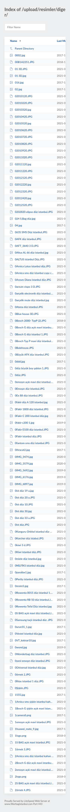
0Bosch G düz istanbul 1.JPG (29, 334)
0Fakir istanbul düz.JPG (26, 436)
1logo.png (18, 735)
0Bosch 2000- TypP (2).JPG (28, 320)
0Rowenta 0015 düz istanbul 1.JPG (31, 592)
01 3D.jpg (18, 75)
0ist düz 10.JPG (21, 504)
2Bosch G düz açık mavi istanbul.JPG (31, 762)
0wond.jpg (18, 647)
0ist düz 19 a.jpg (22, 490)
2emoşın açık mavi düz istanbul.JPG (31, 769)
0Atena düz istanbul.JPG (26, 306)
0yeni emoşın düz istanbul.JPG (30, 660)
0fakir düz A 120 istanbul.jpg (29, 402)
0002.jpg (17, 55)
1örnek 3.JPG (20, 749)
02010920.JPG (21, 150)
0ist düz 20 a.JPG (22, 497)
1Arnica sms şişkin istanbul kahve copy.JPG (31, 701)
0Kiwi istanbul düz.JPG (25, 552)
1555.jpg (17, 694)
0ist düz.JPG (19, 524)
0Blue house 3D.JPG (24, 313)
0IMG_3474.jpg (21, 456)
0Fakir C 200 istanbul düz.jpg (29, 415)
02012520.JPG (21, 204)
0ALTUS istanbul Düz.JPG (27, 259)
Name (13, 40)
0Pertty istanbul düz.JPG (26, 579)
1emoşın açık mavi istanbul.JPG (30, 722)
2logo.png (18, 776)
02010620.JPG (21, 130)
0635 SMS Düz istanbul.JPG (28, 232)
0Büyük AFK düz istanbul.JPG (29, 354)
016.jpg (17, 82)
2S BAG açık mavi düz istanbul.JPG (31, 783)
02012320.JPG (21, 191)
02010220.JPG (21, 102)
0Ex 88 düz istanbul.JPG (26, 395)
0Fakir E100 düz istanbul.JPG (29, 429)
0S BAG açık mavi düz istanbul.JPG (31, 613)
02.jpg (16, 89)
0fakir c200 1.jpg (22, 422)
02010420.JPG (21, 116)
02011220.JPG (21, 171)
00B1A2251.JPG (22, 62)
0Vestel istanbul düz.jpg (26, 633)
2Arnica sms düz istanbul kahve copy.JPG (31, 756)
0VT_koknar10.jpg (23, 640)
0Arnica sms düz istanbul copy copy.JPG (31, 273)
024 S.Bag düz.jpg (22, 218)
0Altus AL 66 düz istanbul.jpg (29, 252)
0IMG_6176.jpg (21, 477)
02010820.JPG (21, 143)
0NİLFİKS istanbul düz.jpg (27, 565)
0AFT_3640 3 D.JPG (24, 245)
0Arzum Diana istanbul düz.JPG (30, 279)
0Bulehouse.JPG (22, 347)
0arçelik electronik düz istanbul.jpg (31, 293)
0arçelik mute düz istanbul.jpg (29, 300)
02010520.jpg (20, 123)
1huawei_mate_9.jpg (24, 728)
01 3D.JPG (18, 69)
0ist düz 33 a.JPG (22, 517)
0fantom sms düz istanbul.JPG (29, 443)
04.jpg (16, 225)
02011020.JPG (21, 157)
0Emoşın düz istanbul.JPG (27, 388)
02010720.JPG (21, 136)
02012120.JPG (21, 177)
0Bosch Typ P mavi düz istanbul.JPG (31, 341)
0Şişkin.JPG (19, 688)
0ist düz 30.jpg (21, 511)
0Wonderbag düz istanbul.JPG (30, 654)
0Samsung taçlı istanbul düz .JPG (31, 619)
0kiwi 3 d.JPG (20, 545)
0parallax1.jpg (20, 572)
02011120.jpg (20, 164)
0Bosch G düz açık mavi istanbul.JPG (31, 327)
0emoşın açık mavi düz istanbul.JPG (31, 381)
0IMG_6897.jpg (21, 484)
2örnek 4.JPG (20, 790)
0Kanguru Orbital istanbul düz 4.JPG (31, 531)
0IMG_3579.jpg (21, 463)
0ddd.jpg (17, 361)
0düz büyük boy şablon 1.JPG (29, 368)
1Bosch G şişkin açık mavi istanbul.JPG (31, 708)
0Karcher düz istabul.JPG (26, 538)
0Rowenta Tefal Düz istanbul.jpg (31, 606)
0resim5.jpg (19, 586)
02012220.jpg (20, 184)
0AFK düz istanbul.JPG (25, 239)
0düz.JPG (18, 375)
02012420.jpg (20, 198)
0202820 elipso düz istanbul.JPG (31, 211)
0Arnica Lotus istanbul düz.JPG (30, 266)
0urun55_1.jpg (21, 626)
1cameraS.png (20, 715)
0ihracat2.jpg (20, 449)
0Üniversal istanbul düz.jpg (28, 667)
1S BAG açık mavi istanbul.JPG (30, 742)
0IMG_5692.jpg (21, 470)
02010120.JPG (21, 96)
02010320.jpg (20, 109)
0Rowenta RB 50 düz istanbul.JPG (31, 599)
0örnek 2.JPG (20, 674)
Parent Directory (22, 48)
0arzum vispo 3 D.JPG (25, 286)
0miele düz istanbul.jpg (25, 558)
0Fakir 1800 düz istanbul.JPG (29, 409)
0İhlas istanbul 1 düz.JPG (26, 681)
